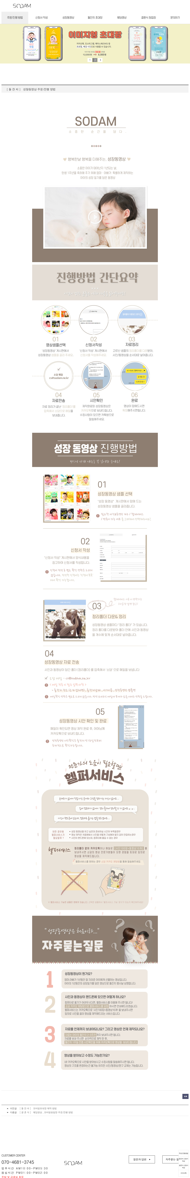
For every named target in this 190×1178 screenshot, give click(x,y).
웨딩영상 (121, 17)
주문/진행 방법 (15, 17)
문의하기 (175, 17)
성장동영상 (68, 17)
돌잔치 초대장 (95, 17)
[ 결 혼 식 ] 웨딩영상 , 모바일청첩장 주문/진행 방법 (46, 1112)
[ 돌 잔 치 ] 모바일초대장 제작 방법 (38, 1108)
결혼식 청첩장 (148, 17)
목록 (185, 1096)
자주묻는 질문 (173, 1159)
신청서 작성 (41, 17)
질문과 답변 (139, 1159)
